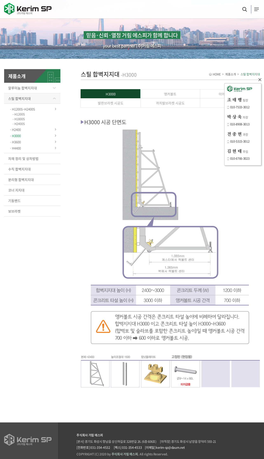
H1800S (19, 119)
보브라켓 (14, 211)
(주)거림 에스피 (28, 9)
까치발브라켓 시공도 (170, 103)
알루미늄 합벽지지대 (22, 87)
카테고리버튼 (256, 9)
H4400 (16, 148)
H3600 (16, 142)
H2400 (16, 129)
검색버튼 (244, 9)
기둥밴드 (14, 200)
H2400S (19, 124)
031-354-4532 (100, 447)
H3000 (16, 136)
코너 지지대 (16, 190)
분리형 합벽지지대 (21, 179)
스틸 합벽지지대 (19, 98)
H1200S (19, 114)
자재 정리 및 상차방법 (23, 158)
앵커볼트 (170, 93)
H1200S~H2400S (23, 109)
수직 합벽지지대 (19, 169)
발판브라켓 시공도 (110, 103)
